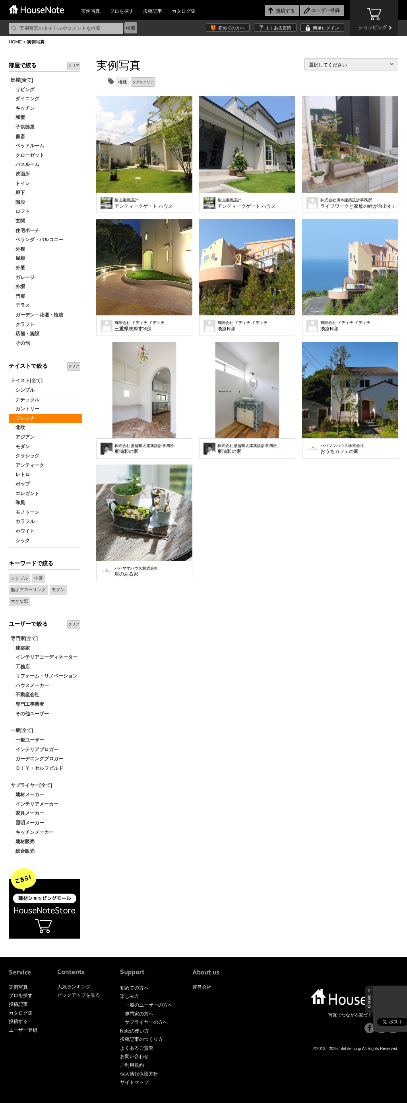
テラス (20, 305)
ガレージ (23, 277)
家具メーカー (27, 813)
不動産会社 (25, 694)
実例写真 (90, 11)
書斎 (18, 136)
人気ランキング (74, 987)
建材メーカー (27, 794)
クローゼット (27, 155)
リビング (23, 89)
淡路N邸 (242, 326)
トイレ (20, 183)
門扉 (18, 296)
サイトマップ (134, 1082)
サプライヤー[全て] (31, 785)
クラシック (25, 456)
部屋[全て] (22, 80)
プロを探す (122, 11)
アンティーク (27, 465)
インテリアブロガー (34, 749)
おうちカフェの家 (342, 449)
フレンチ (23, 418)
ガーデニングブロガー (37, 758)
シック (20, 540)
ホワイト (23, 531)
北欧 (18, 427)
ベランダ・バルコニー (37, 239)
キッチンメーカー (32, 832)
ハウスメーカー (30, 685)
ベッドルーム (27, 145)
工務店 (20, 667)
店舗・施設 (25, 333)
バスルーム (25, 164)
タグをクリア (143, 82)
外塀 (18, 286)
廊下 (18, 192)
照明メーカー (27, 823)
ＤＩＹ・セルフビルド (37, 768)
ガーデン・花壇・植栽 (37, 315)
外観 (18, 249)
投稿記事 (152, 11)
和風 (18, 503)
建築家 (20, 648)
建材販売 (23, 841)
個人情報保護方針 (139, 1074)
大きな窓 (19, 601)
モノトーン (25, 512)
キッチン (23, 108)
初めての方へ (231, 27)
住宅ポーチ (25, 230)
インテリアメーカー (34, 804)
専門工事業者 (27, 704)
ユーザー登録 (23, 1030)
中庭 (38, 578)
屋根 (18, 258)
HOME (15, 41)
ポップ (20, 484)
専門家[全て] (24, 638)
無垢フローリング (28, 589)
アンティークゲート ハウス (143, 203)
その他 (20, 343)
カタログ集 (184, 11)
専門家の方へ (139, 1014)
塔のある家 (136, 571)
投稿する (18, 1021)
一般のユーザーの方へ (148, 1005)
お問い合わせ (134, 1056)
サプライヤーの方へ (146, 1022)
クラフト (23, 324)
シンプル (23, 390)
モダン (20, 446)
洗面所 (20, 174)
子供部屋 (23, 127)
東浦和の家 (144, 449)
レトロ (20, 474)
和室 (18, 117)
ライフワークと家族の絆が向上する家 (357, 203)
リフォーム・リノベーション (44, 676)
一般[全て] (22, 730)
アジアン (23, 437)
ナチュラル (25, 399)
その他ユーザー (30, 713)
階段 (18, 202)
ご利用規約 (132, 1065)
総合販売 (23, 851)
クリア (73, 66)
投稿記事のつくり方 (141, 1039)
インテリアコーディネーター (44, 657)
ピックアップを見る (78, 995)
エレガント (25, 493)
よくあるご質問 (136, 1048)
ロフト (20, 211)
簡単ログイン (326, 27)
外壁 (18, 268)
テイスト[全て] (27, 380)
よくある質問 (278, 27)
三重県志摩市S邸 (139, 326)
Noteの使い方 (134, 1031)
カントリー (25, 409)
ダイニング (25, 99)
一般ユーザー (27, 740)
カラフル (23, 521)
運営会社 (201, 987)
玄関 (18, 221)
